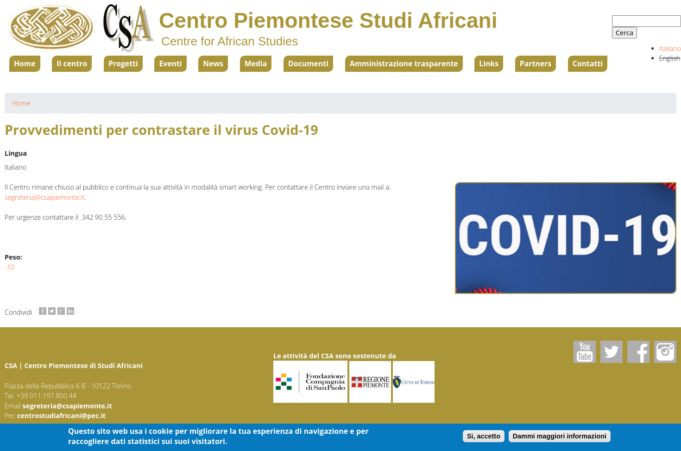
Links (488, 63)
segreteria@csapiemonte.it (44, 197)
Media (256, 63)
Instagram (665, 352)
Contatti (588, 63)
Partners (535, 63)
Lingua (16, 153)
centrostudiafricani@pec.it (61, 415)
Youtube (585, 352)
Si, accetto (483, 437)
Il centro (72, 63)
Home (25, 63)
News (213, 63)
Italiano (670, 48)
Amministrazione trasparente (404, 63)
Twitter (611, 352)
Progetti (123, 63)
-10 (9, 267)
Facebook (638, 352)
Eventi (170, 63)
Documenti (308, 63)
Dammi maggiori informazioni (559, 437)
